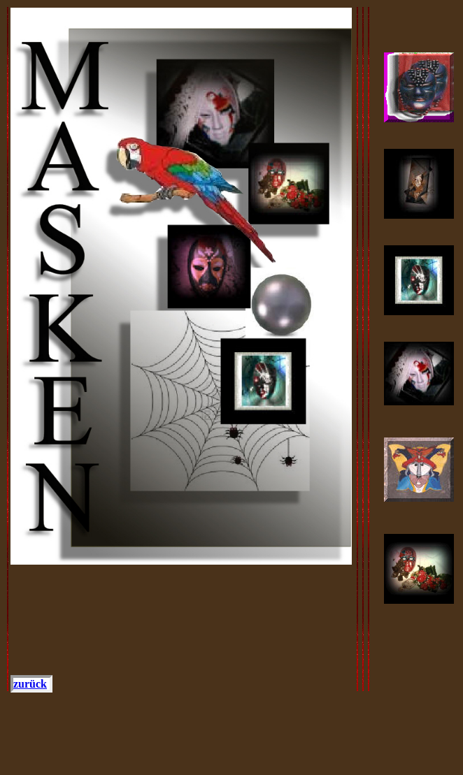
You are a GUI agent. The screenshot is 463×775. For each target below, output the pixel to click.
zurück (30, 684)
